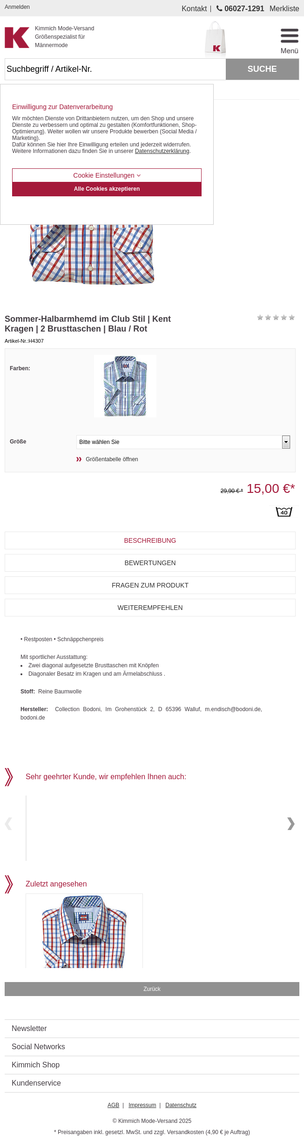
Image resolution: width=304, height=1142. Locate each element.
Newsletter (29, 1026)
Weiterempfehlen (149, 607)
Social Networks (38, 1044)
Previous (8, 822)
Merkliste (284, 9)
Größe (18, 441)
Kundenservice (36, 1080)
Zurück (152, 986)
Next (291, 822)
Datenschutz (180, 1102)
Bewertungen (150, 563)
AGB (113, 1102)
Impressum (142, 1102)
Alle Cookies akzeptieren (107, 189)
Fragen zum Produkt (150, 585)
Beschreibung (150, 540)
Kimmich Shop (36, 1062)
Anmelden (17, 7)
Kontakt (194, 9)
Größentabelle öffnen (112, 459)
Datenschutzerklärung (162, 151)
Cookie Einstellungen (106, 175)
